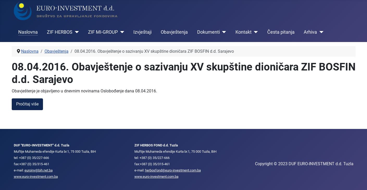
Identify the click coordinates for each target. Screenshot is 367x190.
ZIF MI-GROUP (103, 32)
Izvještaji (142, 32)
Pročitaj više (27, 104)
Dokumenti (208, 32)
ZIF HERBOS (59, 32)
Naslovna (28, 32)
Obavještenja (174, 32)
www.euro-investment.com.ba (36, 177)
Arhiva (310, 32)
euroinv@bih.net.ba (38, 170)
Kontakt (243, 32)
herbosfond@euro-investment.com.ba (173, 170)
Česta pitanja (281, 32)
